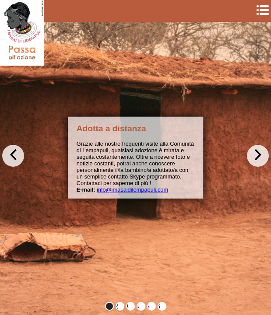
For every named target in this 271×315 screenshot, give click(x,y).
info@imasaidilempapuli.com (132, 189)
